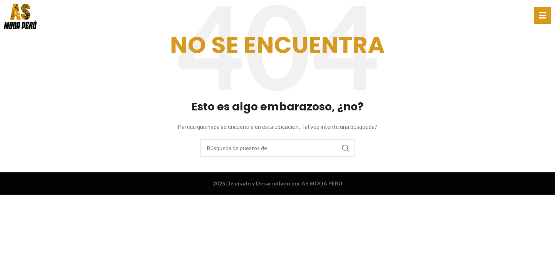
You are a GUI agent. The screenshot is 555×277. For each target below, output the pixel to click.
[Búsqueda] (277, 148)
